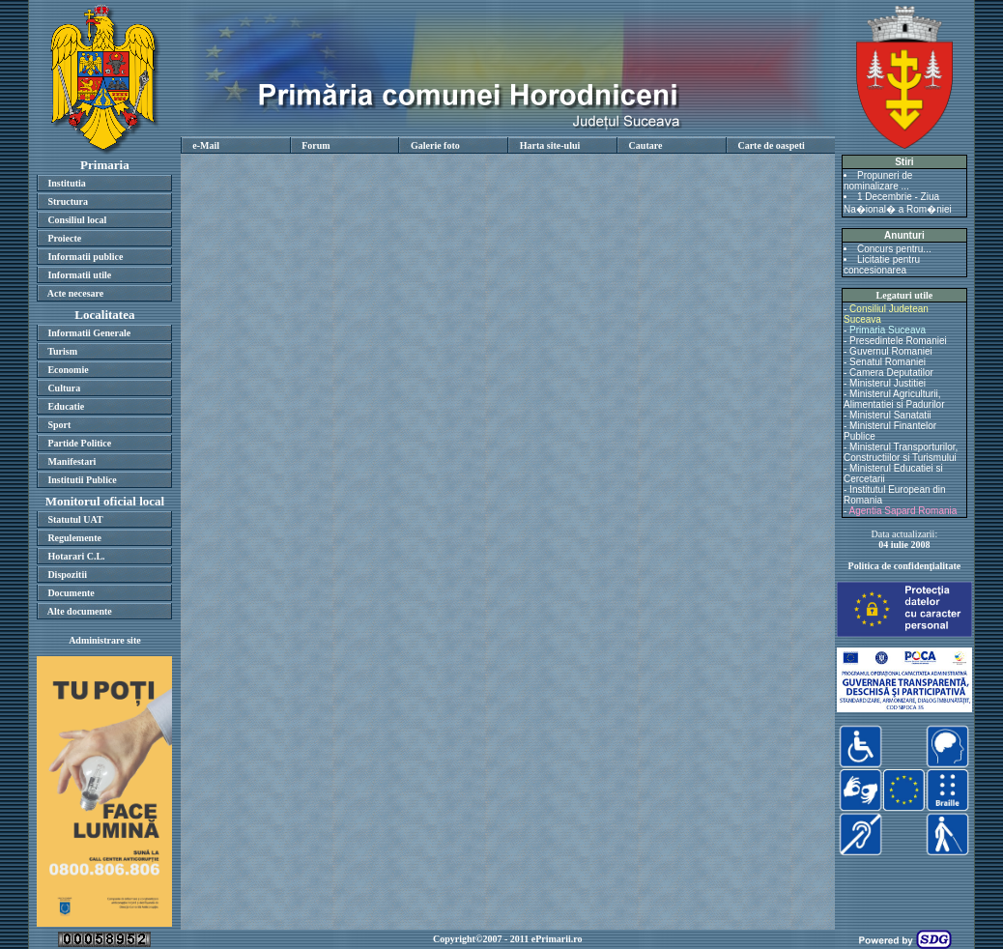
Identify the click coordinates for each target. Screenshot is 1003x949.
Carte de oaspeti (770, 145)
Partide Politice (79, 443)
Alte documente (79, 611)
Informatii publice (85, 256)
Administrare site (105, 640)
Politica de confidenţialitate (904, 566)
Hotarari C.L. (75, 556)
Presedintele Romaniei (898, 340)
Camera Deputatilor (891, 372)
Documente (70, 593)
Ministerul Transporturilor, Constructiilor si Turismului (901, 452)
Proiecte (64, 238)
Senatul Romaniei (887, 362)
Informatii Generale (88, 333)
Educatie (65, 406)
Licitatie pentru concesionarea (882, 264)
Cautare (646, 145)
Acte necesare (75, 293)
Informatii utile (79, 275)
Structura (67, 201)
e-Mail (205, 145)
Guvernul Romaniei (890, 351)
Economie (67, 369)
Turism (62, 351)
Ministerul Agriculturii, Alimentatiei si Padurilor (894, 399)
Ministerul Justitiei (887, 383)
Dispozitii (67, 574)
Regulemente (74, 537)
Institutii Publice (81, 479)
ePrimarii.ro (557, 939)
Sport (59, 424)
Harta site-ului (550, 145)
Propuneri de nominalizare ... (878, 180)
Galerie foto (435, 145)
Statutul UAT (74, 519)
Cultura (63, 388)
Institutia (66, 183)
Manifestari (71, 461)
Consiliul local (76, 220)
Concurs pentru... (894, 249)
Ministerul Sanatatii (890, 415)
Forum (315, 145)
